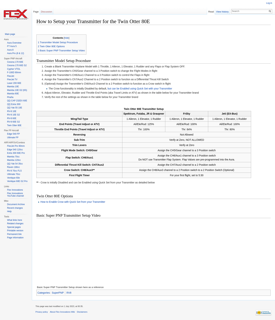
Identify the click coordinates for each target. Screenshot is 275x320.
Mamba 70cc (13, 156)
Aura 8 (10, 50)
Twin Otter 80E (14, 125)
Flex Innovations (15, 190)
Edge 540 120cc (15, 149)
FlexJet (10, 76)
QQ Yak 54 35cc (15, 163)
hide (66, 38)
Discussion (46, 11)
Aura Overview (14, 43)
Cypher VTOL (13, 69)
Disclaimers (82, 312)
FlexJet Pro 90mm (16, 146)
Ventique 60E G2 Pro (17, 181)
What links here (14, 220)
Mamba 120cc (14, 160)
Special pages (14, 227)
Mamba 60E (13, 93)
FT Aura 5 (11, 46)
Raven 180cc (13, 167)
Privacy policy (41, 312)
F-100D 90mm (14, 72)
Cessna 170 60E (15, 62)
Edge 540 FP (13, 134)
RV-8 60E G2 (13, 122)
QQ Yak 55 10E (14, 107)
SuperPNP (58, 292)
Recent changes (15, 208)
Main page (10, 34)
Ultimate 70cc (13, 174)
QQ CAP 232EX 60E (17, 100)
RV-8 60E (11, 118)
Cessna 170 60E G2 (17, 65)
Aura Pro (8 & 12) (15, 53)
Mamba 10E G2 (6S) (17, 90)
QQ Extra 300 (13, 104)
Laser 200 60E (14, 83)
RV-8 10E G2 (13, 114)
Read (211, 11)
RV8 (68, 292)
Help (9, 211)
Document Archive (16, 204)
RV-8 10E (11, 111)
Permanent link (14, 234)
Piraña (10, 97)
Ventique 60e (13, 178)
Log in (269, 3)
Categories (43, 292)
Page (36, 11)
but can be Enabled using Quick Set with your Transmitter (140, 88)
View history (222, 11)
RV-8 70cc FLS (14, 170)
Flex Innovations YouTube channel (15, 194)
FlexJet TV (12, 79)
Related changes (15, 223)
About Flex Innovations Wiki (62, 312)
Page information (15, 237)
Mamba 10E (13, 86)
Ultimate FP (12, 137)
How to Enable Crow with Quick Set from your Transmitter (72, 201)
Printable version (15, 230)
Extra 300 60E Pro (16, 153)
